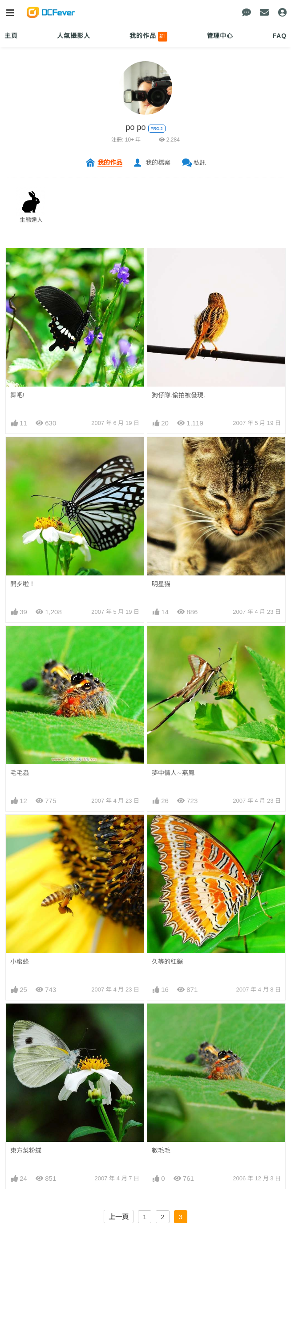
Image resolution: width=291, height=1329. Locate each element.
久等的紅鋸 (167, 961)
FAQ (280, 35)
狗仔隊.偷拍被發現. (178, 395)
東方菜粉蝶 (25, 1150)
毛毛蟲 (19, 772)
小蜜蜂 (19, 961)
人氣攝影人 (73, 35)
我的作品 (148, 37)
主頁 (11, 35)
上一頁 (119, 1217)
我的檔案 (158, 162)
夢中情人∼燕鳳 (173, 772)
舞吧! (17, 395)
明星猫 (161, 583)
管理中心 (220, 35)
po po (135, 127)
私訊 (200, 162)
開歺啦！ (22, 583)
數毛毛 (161, 1150)
